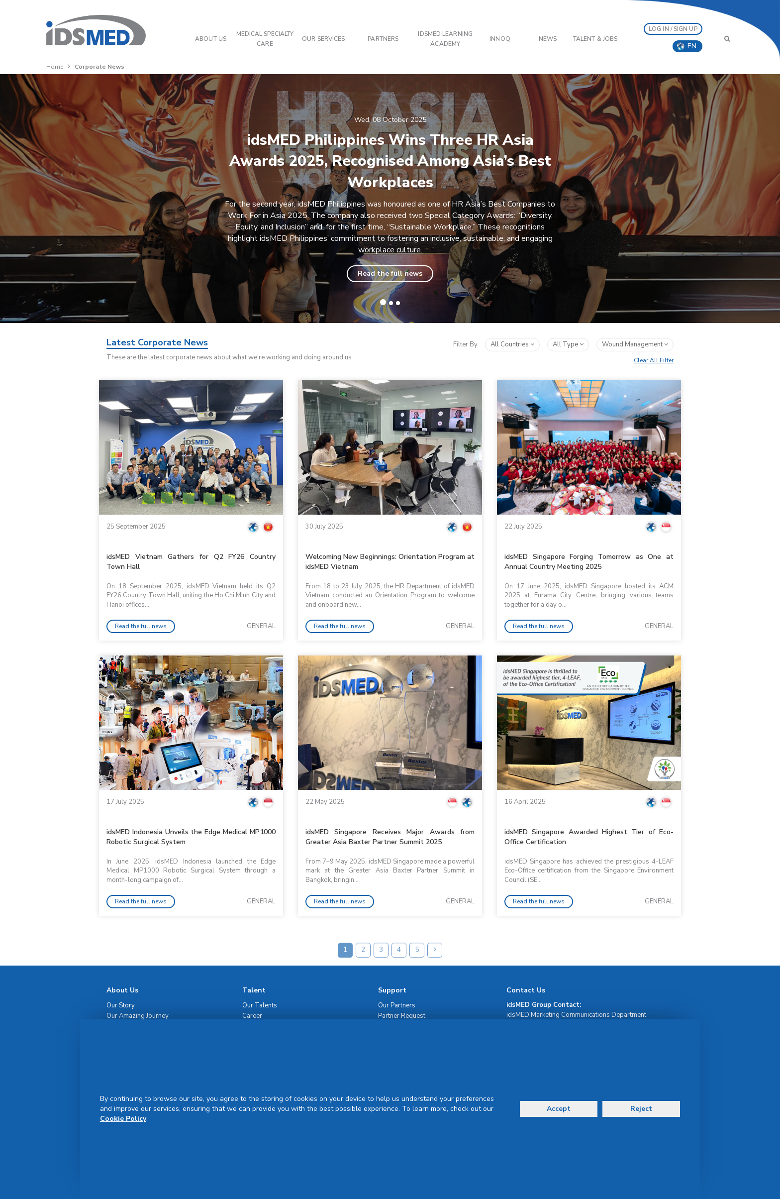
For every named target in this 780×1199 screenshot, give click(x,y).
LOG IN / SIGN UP (673, 29)
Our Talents (259, 1005)
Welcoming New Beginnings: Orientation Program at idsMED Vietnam (390, 561)
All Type (568, 344)
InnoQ (499, 39)
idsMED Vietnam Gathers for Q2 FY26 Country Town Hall (191, 561)
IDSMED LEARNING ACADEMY (445, 39)
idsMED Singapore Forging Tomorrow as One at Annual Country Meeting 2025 (589, 561)
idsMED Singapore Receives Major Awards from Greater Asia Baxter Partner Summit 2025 (390, 837)
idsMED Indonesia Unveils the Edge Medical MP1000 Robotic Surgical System (191, 837)
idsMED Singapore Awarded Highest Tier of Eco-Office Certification (589, 837)
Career (252, 1015)
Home (54, 67)
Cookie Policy (123, 1118)
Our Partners (396, 1005)
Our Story (120, 1005)
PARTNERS (383, 39)
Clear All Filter (654, 360)
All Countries (512, 344)
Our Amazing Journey (137, 1015)
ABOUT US (210, 39)
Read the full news (390, 273)
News (548, 39)
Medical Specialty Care (265, 39)
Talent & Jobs (595, 39)
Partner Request (401, 1015)
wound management (635, 344)
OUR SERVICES (323, 39)
